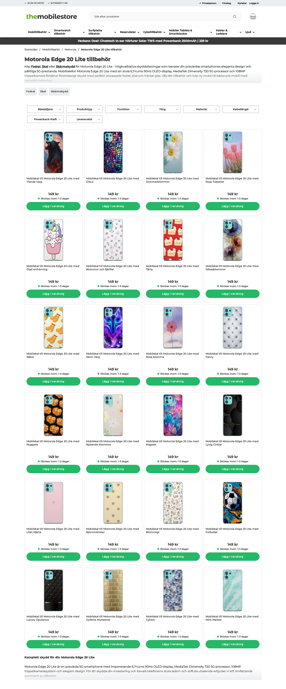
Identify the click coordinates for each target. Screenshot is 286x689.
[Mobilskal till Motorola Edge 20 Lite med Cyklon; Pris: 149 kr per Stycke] (173, 596)
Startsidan (31, 49)
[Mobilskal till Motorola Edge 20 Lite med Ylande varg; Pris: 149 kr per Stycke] (53, 158)
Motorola (70, 49)
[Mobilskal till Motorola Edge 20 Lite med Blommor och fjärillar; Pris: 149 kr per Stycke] (113, 245)
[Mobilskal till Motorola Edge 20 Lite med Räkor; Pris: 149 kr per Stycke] (53, 333)
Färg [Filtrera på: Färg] (162, 109)
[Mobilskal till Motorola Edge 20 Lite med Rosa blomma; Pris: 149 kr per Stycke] (173, 333)
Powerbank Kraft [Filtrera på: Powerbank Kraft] (45, 119)
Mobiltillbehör (51, 49)
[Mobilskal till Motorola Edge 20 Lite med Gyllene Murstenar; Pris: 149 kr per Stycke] (113, 596)
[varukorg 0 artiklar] (253, 16)
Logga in (254, 3)
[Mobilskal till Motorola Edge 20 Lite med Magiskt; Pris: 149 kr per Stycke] (173, 421)
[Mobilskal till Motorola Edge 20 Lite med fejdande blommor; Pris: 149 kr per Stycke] (113, 421)
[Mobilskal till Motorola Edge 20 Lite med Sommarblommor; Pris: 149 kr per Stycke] (173, 158)
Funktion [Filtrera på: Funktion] (123, 109)
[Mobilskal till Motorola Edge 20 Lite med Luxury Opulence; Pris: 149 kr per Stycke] (53, 596)
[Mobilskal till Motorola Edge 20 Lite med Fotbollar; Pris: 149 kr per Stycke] (232, 508)
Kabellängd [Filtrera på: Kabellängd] (240, 109)
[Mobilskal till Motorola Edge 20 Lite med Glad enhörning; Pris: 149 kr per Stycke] (53, 245)
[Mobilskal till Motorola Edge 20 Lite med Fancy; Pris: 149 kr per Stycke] (232, 333)
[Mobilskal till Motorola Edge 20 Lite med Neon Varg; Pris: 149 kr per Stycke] (113, 333)
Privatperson (209, 3)
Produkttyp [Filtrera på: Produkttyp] (84, 109)
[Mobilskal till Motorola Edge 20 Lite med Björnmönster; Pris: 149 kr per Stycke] (113, 508)
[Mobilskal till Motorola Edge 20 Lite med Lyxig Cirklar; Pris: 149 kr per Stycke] (232, 421)
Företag (226, 3)
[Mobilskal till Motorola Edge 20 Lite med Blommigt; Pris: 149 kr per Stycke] (173, 508)
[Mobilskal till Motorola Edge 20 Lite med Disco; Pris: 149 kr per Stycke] (113, 158)
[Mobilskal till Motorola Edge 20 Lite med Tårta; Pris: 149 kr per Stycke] (173, 245)
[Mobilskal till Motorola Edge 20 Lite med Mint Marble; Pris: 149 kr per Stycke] (232, 596)
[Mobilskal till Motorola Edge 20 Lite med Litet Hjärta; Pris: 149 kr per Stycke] (53, 508)
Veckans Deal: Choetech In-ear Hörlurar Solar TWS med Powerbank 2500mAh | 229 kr (143, 41)
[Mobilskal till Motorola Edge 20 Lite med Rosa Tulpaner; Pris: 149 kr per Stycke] (232, 158)
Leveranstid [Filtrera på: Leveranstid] (84, 119)
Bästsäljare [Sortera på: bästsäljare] (45, 109)
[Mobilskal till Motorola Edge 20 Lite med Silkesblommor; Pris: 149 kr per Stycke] (232, 245)
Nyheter (242, 3)
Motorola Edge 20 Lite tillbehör (101, 49)
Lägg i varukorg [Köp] (53, 206)
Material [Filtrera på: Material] (201, 109)
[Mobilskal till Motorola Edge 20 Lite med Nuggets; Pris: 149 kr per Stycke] (53, 421)
